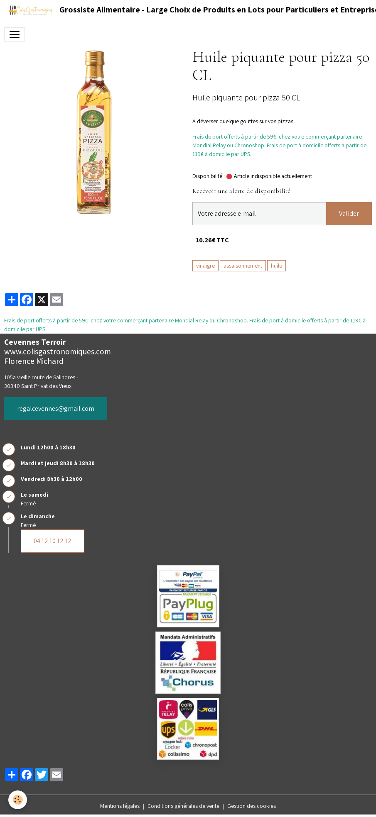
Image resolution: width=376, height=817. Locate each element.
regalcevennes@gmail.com (55, 408)
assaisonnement (243, 265)
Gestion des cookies (251, 806)
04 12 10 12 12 (52, 541)
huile (276, 265)
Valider (349, 213)
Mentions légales (120, 806)
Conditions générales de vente (183, 806)
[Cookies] (17, 799)
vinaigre (205, 265)
